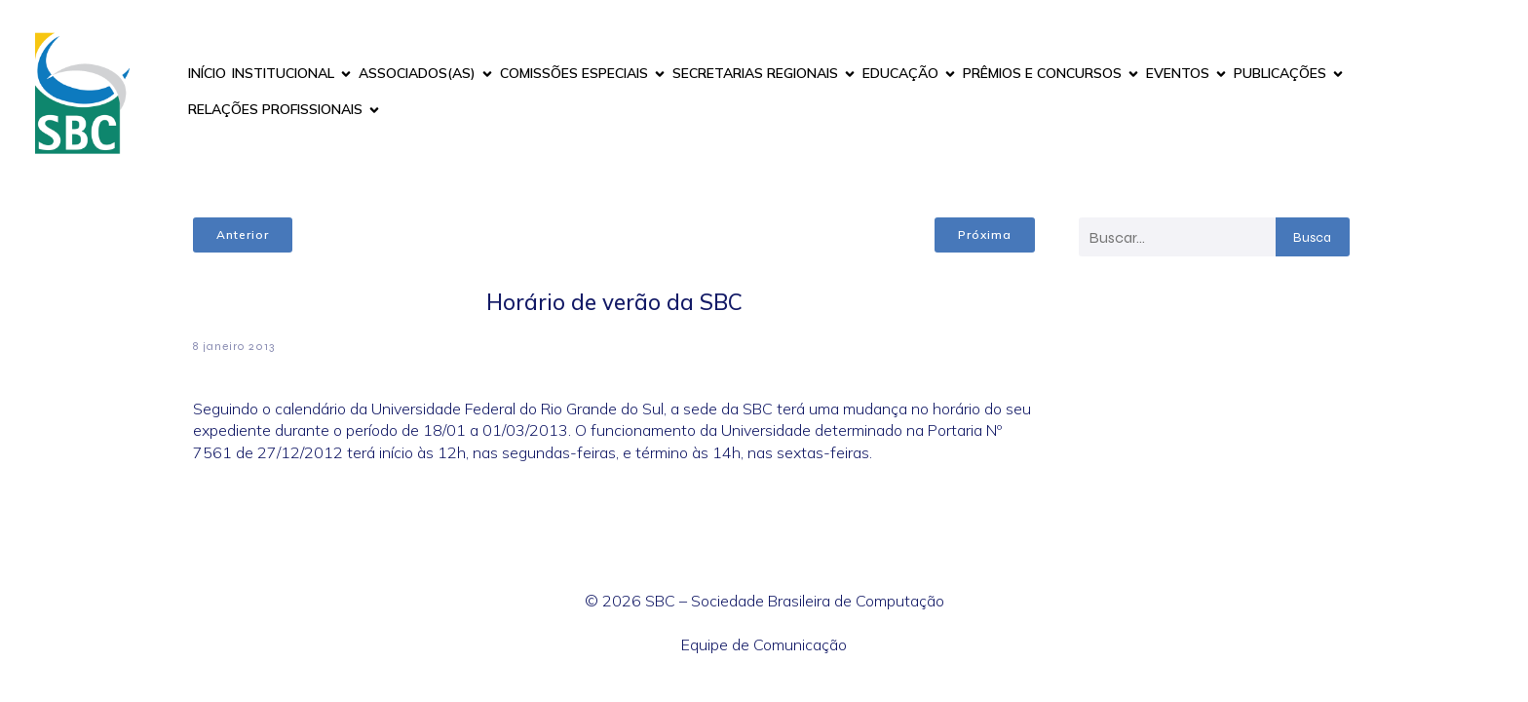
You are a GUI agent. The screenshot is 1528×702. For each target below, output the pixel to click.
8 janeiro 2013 (234, 346)
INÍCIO (207, 73)
